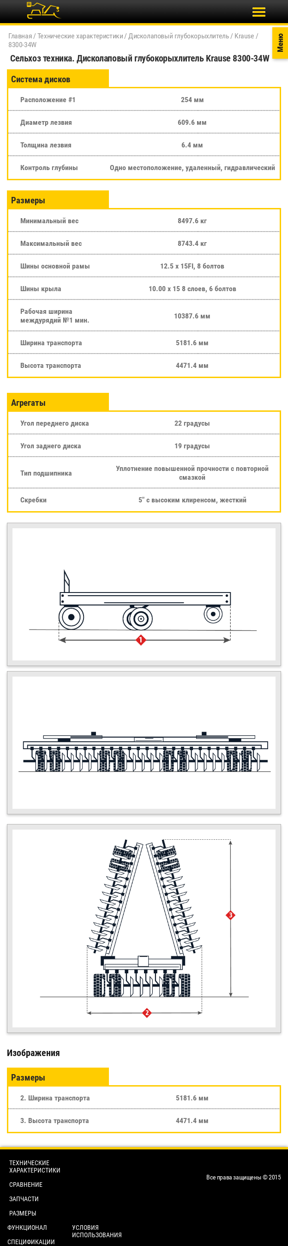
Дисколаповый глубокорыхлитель (178, 35)
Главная (20, 35)
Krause (244, 35)
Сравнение (25, 1184)
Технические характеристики (80, 35)
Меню (280, 43)
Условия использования (97, 1231)
